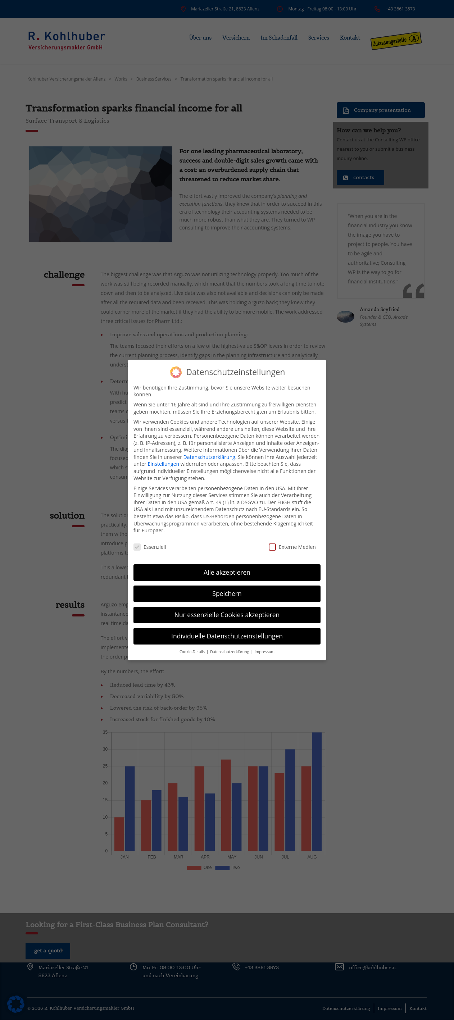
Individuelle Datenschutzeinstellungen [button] (227, 635)
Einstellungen (163, 463)
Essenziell (149, 546)
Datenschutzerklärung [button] (230, 651)
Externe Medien (292, 546)
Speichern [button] (226, 592)
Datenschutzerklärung (209, 456)
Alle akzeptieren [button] (227, 571)
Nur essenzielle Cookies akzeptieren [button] (227, 614)
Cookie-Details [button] (193, 651)
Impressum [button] (264, 651)
